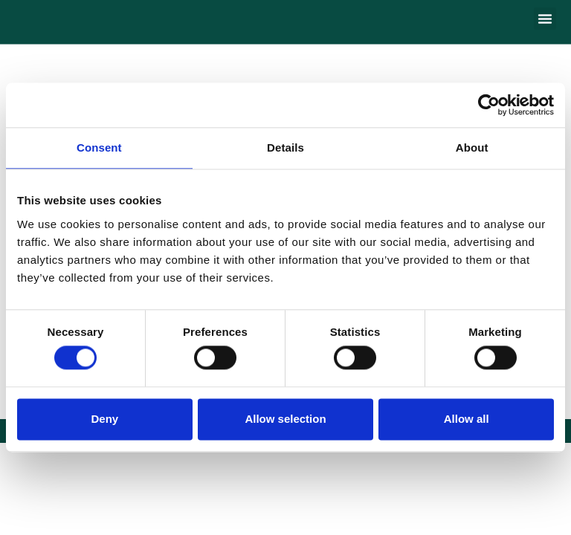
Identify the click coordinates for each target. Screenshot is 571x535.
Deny (104, 418)
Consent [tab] (99, 147)
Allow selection (285, 418)
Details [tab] (285, 147)
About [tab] (472, 147)
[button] (545, 18)
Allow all (466, 418)
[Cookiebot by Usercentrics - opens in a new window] (489, 105)
